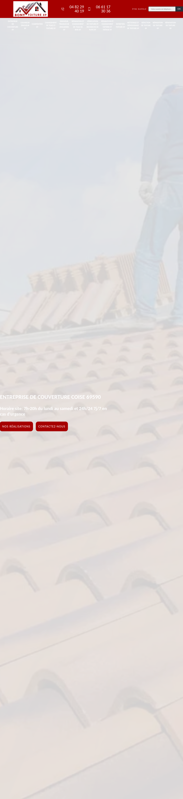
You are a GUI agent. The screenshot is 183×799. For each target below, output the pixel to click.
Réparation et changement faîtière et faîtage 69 (107, 25)
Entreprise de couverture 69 (12, 25)
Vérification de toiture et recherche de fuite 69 (92, 25)
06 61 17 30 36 (98, 9)
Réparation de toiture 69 (158, 26)
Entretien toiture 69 (120, 25)
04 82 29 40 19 (72, 9)
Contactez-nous (51, 426)
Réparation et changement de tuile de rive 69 (78, 25)
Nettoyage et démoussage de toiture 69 (133, 26)
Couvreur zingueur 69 (25, 26)
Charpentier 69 (37, 25)
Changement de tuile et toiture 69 (51, 26)
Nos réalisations (16, 426)
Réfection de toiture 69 (146, 26)
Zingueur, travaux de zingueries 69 (64, 25)
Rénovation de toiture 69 (170, 26)
